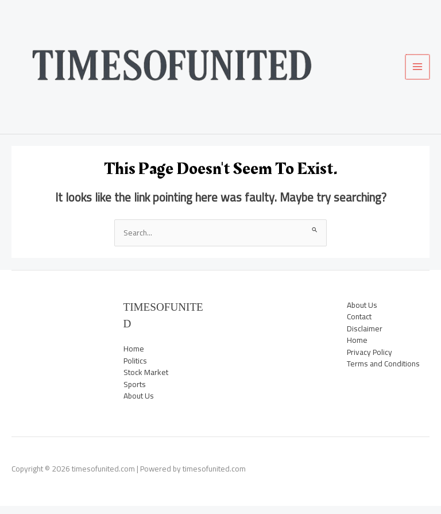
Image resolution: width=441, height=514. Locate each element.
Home (133, 357)
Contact (359, 325)
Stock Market (52, 348)
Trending (53, 360)
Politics (53, 325)
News (53, 313)
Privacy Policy (369, 360)
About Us (138, 404)
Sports (53, 336)
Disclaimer (364, 336)
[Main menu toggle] (418, 71)
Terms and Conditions (383, 372)
